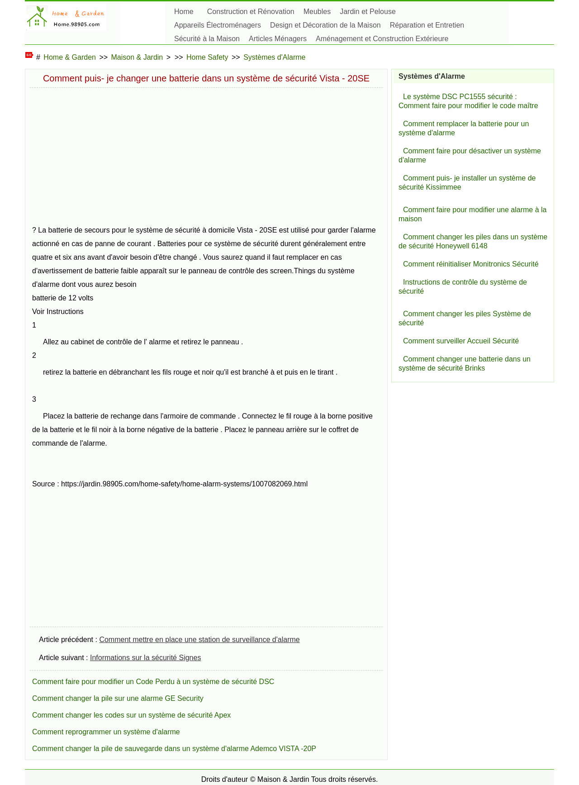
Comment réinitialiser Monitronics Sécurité (471, 264)
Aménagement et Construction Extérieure (382, 39)
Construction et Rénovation (250, 11)
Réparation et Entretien (427, 25)
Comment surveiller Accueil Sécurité (461, 341)
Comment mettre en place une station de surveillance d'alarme (199, 639)
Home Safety (207, 57)
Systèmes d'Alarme (274, 57)
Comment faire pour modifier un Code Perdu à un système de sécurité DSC (153, 681)
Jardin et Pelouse (368, 11)
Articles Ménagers (278, 39)
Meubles (317, 11)
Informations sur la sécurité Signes (145, 657)
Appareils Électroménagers (217, 25)
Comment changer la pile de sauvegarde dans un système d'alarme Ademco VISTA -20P (174, 748)
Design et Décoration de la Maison (325, 25)
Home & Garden (69, 57)
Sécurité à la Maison (207, 39)
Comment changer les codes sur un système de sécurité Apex (131, 715)
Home (184, 11)
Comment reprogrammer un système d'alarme (106, 732)
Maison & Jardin (137, 57)
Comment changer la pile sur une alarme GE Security (118, 698)
